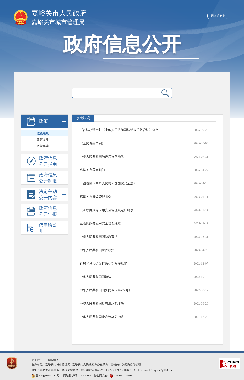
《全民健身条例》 (92, 143)
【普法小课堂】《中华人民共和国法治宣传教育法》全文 (119, 130)
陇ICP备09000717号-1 (49, 375)
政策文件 (43, 139)
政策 (52, 121)
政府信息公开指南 (48, 161)
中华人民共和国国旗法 (95, 276)
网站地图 (53, 360)
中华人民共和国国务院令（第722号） (106, 290)
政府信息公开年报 (48, 211)
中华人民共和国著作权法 (97, 250)
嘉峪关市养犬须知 (92, 170)
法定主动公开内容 (52, 194)
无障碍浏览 (218, 15)
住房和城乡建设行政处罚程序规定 (103, 263)
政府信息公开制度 (48, 177)
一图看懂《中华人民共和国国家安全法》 (108, 183)
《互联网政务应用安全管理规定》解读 (106, 210)
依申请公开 (48, 228)
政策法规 (43, 133)
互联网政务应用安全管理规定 (100, 223)
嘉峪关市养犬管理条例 (95, 196)
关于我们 (37, 360)
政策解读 (43, 145)
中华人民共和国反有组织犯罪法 (102, 303)
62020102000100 (123, 375)
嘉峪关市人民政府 (59, 13)
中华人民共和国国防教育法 (99, 236)
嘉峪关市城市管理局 (58, 22)
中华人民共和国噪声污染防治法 (102, 156)
